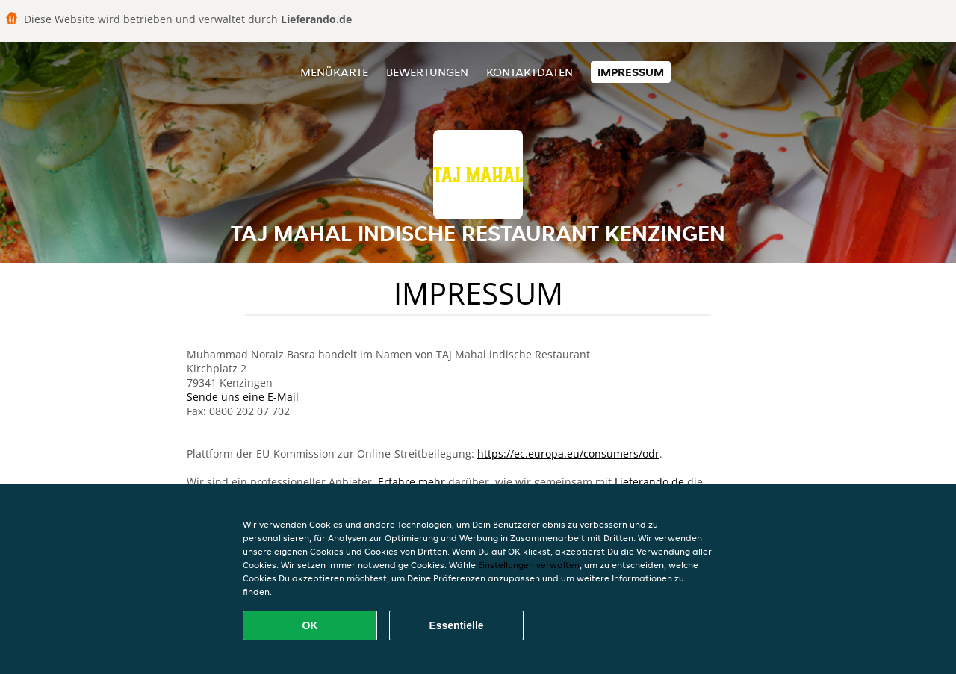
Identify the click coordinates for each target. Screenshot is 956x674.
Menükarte (334, 72)
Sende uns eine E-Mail (243, 397)
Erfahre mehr (411, 482)
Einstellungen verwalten (529, 564)
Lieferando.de (649, 482)
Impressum (631, 72)
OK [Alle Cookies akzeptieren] (310, 625)
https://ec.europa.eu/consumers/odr (568, 453)
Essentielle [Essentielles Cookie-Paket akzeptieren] (456, 625)
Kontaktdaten (529, 72)
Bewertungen (427, 72)
